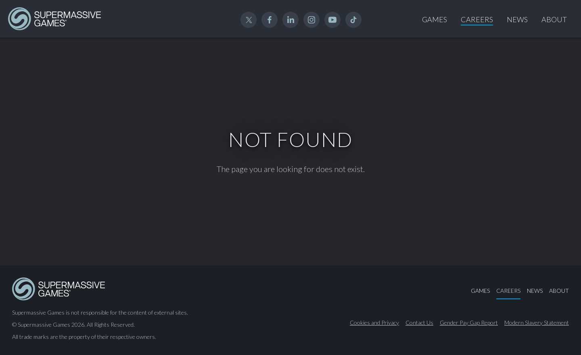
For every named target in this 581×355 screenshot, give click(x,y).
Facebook (269, 20)
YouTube (332, 20)
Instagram (311, 20)
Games (434, 19)
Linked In (290, 20)
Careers (477, 19)
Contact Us (419, 323)
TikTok (353, 20)
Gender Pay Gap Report (469, 323)
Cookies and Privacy (374, 323)
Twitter (248, 20)
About (554, 19)
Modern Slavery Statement (536, 323)
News (517, 19)
